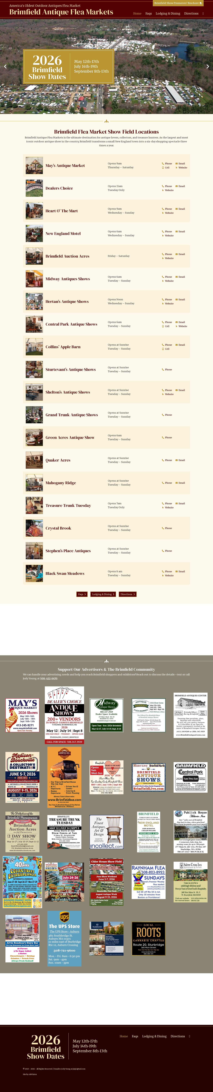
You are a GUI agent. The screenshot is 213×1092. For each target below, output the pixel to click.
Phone (166, 163)
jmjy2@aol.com (79, 1069)
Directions (191, 13)
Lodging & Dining (168, 13)
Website (181, 167)
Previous (5, 66)
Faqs (148, 13)
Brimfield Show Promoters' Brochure (176, 3)
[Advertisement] (106, 630)
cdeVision (33, 1074)
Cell (165, 167)
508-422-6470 (48, 678)
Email (180, 163)
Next (207, 66)
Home (137, 13)
